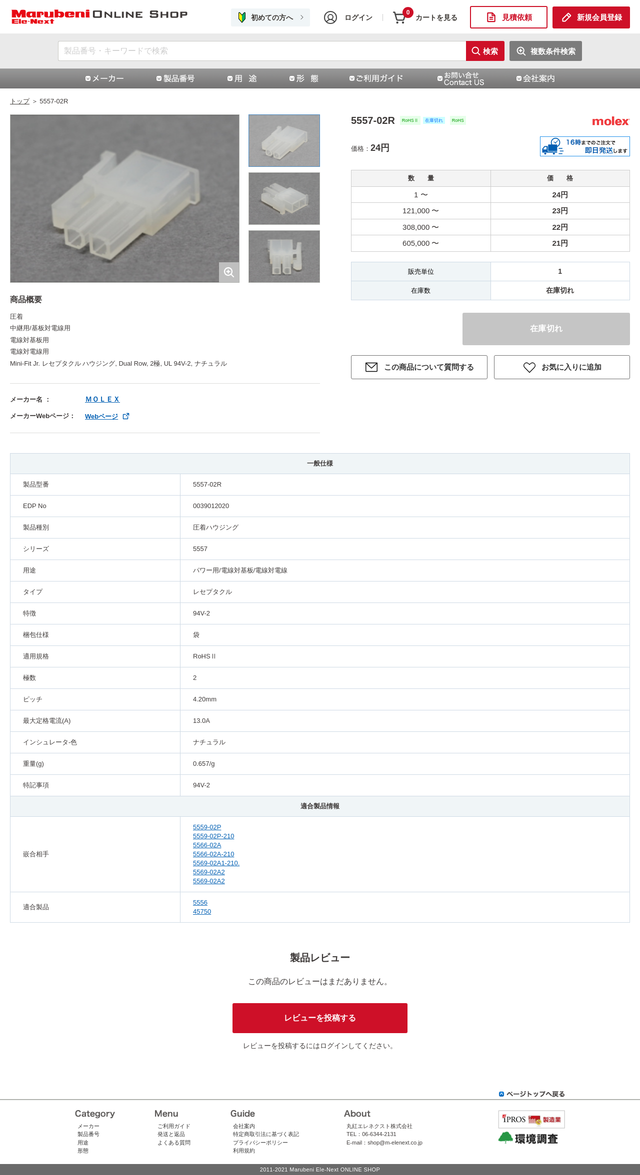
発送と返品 (171, 1134)
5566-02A (207, 845)
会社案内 (244, 1126)
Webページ (101, 416)
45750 (202, 911)
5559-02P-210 (213, 836)
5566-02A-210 (213, 854)
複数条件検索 (553, 51)
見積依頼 (517, 17)
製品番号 (89, 1134)
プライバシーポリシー (260, 1143)
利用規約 (244, 1151)
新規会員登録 (599, 17)
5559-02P (207, 827)
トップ (20, 101)
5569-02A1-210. (216, 863)
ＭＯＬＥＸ (102, 399)
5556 (200, 902)
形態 (83, 1151)
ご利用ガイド (174, 1126)
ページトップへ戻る (532, 1094)
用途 (83, 1143)
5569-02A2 (209, 872)
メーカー (89, 1126)
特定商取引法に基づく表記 (266, 1134)
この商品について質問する (429, 367)
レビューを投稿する (320, 1018)
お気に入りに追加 (572, 367)
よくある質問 (174, 1143)
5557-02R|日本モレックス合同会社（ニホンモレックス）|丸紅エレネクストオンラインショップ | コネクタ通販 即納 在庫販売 (100, 17)
